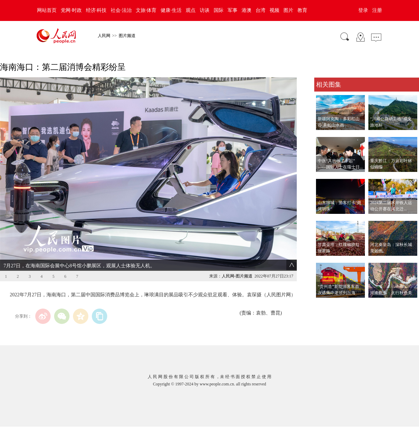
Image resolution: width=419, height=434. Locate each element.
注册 (377, 10)
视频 (274, 10)
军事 (232, 10)
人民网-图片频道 (237, 276)
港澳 (246, 10)
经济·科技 (96, 10)
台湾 (260, 10)
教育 (302, 10)
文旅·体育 (146, 10)
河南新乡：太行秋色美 (391, 292)
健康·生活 (171, 10)
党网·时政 (71, 10)
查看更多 (324, 305)
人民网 (104, 35)
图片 (288, 10)
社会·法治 (121, 10)
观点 (191, 10)
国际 (218, 10)
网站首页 (47, 10)
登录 (363, 10)
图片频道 (127, 35)
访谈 (205, 10)
